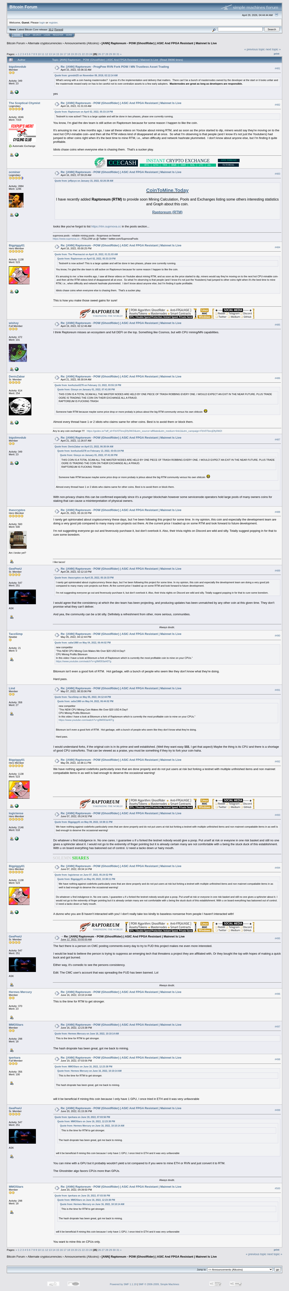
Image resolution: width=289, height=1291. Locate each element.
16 (61, 54)
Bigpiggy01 (17, 245)
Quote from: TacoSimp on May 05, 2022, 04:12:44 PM (83, 697)
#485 (277, 324)
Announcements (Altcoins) (82, 43)
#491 (277, 690)
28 (106, 54)
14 (53, 54)
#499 (277, 1110)
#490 (277, 635)
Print (276, 53)
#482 (277, 104)
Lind (12, 688)
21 (79, 54)
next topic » (273, 49)
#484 (277, 247)
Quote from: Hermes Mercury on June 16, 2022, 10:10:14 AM (87, 1033)
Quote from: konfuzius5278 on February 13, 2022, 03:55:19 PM (88, 385)
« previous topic (254, 49)
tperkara (14, 1057)
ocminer (14, 172)
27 (103, 54)
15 (57, 54)
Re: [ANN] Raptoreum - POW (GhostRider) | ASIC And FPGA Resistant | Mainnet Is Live (121, 103)
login (42, 22)
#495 (277, 938)
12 (46, 54)
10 (39, 54)
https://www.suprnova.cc (66, 238)
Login (47, 35)
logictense (16, 813)
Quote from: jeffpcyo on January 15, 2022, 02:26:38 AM (84, 181)
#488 (277, 512)
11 (43, 54)
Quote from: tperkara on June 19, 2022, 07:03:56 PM (82, 1117)
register (53, 22)
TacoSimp (16, 634)
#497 (277, 1026)
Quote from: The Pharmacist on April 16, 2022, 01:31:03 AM (86, 254)
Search (37, 35)
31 (117, 54)
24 (90, 54)
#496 (277, 994)
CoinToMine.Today (167, 190)
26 (99, 54)
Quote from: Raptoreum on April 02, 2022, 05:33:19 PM (84, 112)
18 (68, 54)
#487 (277, 439)
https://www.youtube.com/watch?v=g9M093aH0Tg (83, 661)
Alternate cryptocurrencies (45, 43)
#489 (277, 570)
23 (87, 54)
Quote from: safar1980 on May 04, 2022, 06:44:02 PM (83, 642)
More (69, 35)
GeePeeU (15, 568)
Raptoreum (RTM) (167, 212)
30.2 (51, 29)
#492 (277, 761)
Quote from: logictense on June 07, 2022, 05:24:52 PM (83, 875)
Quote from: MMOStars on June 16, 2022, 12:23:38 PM (83, 1066)
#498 (277, 1059)
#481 (277, 68)
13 (50, 54)
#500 (277, 1188)
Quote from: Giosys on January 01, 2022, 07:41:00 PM (86, 389)
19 (72, 54)
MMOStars (16, 1024)
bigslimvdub (17, 66)
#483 (277, 173)
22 (83, 54)
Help (27, 35)
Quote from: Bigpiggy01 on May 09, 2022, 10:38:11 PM (83, 822)
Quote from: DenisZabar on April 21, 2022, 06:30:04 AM (84, 446)
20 (76, 54)
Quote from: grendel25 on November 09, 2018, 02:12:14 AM (86, 75)
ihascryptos (17, 510)
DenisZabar (17, 376)
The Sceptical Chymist (24, 103)
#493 (277, 815)
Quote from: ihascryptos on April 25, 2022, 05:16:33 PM (84, 577)
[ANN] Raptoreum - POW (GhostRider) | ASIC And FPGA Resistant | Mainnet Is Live (159, 43)
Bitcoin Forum (16, 43)
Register (58, 35)
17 (64, 54)
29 (110, 54)
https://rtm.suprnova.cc (106, 226)
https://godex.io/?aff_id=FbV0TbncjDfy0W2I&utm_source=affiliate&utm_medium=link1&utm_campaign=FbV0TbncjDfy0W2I (154, 431)
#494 (277, 867)
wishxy (14, 323)
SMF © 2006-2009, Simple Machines (159, 1284)
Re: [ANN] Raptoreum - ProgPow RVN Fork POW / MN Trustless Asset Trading (115, 66)
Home (17, 35)
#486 (277, 378)
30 (114, 54)
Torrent (59, 29)
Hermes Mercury (20, 992)
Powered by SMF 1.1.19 (123, 1284)
